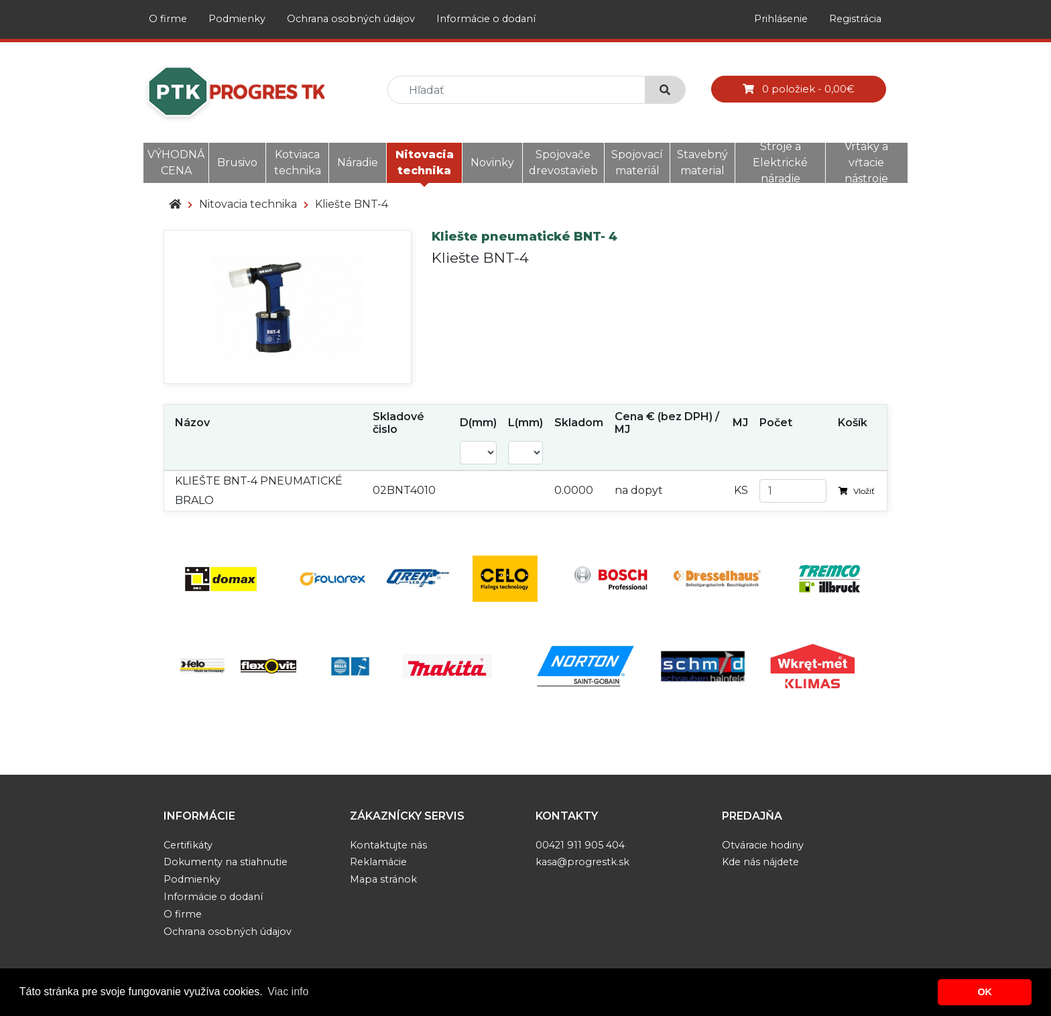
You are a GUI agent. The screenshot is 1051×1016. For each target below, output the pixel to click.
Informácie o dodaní (486, 19)
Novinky (492, 162)
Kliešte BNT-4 (351, 204)
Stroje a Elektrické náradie (780, 162)
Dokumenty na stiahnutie (226, 862)
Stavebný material (702, 162)
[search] (521, 90)
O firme (168, 19)
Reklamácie (378, 862)
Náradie (357, 162)
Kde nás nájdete (760, 862)
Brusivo (237, 162)
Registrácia (855, 19)
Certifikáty (188, 845)
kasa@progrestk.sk (582, 862)
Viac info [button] (287, 991)
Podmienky (236, 19)
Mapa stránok (383, 879)
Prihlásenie (781, 19)
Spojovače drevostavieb (563, 162)
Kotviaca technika (297, 162)
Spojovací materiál (637, 162)
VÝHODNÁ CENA (175, 162)
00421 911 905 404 (580, 845)
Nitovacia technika (424, 162)
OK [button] (984, 992)
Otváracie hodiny (763, 845)
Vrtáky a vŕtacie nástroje (866, 162)
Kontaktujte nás (388, 845)
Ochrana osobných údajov (351, 19)
